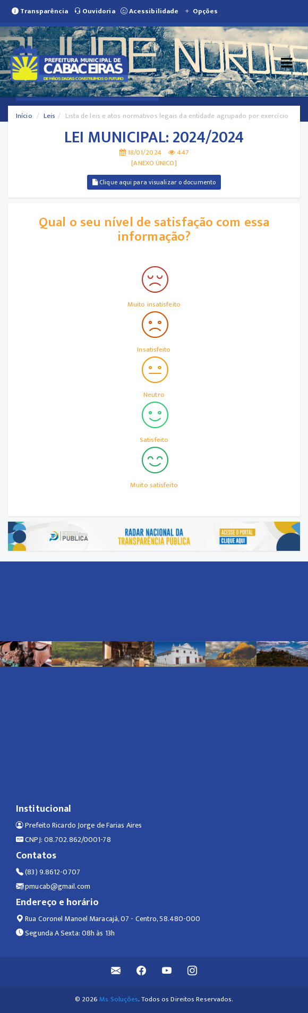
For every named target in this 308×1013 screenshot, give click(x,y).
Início (24, 116)
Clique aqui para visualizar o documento (154, 182)
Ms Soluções (118, 999)
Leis (49, 116)
